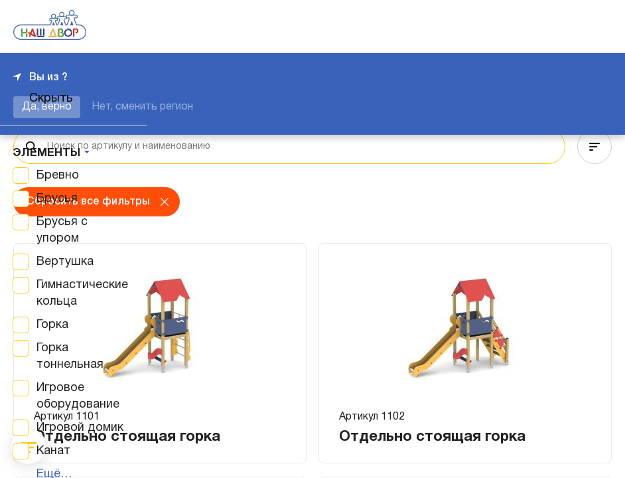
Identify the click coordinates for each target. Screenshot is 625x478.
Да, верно (47, 107)
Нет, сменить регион (142, 107)
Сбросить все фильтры (88, 201)
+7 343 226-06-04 (566, 26)
